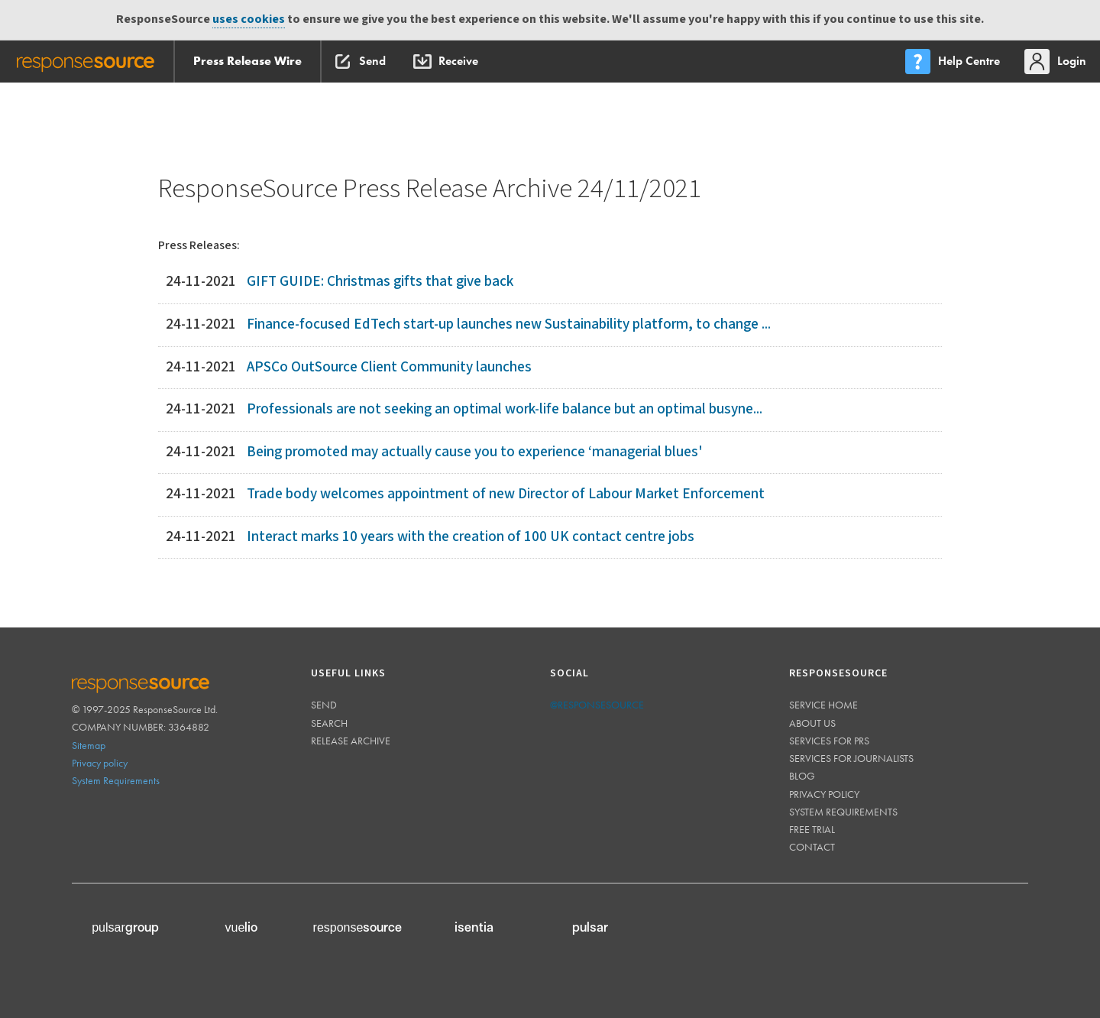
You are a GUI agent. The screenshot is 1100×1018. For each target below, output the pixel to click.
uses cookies (248, 19)
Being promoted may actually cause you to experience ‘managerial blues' (475, 452)
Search (329, 723)
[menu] (954, 62)
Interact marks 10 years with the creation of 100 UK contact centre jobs (470, 536)
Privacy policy (100, 763)
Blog (802, 776)
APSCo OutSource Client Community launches (389, 367)
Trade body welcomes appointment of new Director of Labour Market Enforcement (506, 494)
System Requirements (116, 780)
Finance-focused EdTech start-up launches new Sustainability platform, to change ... (509, 324)
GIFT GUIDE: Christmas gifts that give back (380, 281)
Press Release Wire (247, 61)
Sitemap (88, 745)
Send (324, 705)
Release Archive (350, 740)
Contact (812, 847)
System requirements (843, 812)
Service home (823, 705)
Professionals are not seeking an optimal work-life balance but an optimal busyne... (504, 409)
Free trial (812, 829)
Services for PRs (829, 740)
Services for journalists (851, 758)
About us (812, 723)
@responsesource (597, 705)
